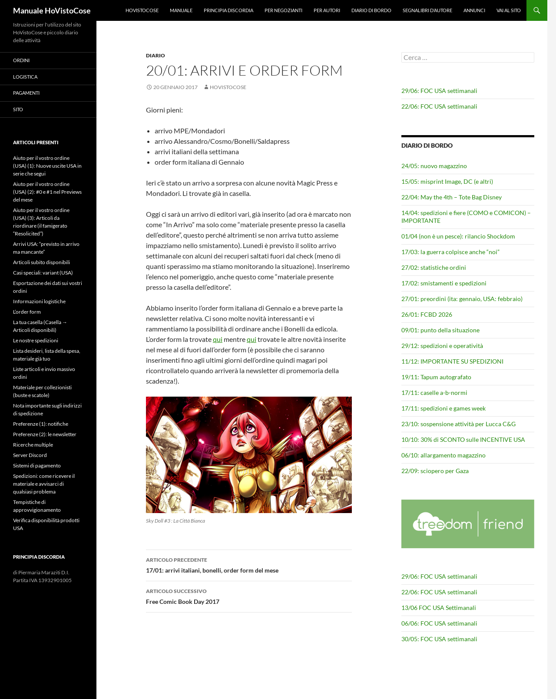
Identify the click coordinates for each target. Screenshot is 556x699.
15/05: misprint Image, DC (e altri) (447, 181)
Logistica (25, 77)
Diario (155, 55)
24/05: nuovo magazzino (434, 165)
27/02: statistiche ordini (433, 267)
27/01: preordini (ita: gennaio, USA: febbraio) (462, 298)
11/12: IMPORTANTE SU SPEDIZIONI (452, 361)
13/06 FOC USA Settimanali (438, 607)
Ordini (21, 60)
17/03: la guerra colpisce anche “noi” (450, 251)
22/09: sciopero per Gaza (435, 470)
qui (217, 339)
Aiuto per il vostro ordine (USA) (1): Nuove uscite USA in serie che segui (47, 166)
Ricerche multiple (33, 444)
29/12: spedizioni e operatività (442, 345)
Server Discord (30, 455)
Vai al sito (508, 10)
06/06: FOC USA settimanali (439, 623)
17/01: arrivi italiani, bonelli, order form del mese (249, 564)
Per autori (327, 10)
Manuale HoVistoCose (52, 10)
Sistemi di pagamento (37, 465)
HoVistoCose (142, 10)
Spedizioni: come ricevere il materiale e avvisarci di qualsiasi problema (44, 484)
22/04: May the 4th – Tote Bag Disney (451, 197)
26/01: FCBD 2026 (426, 314)
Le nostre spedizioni (35, 340)
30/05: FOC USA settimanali (439, 639)
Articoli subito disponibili (41, 262)
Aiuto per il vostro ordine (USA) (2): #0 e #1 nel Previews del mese (47, 192)
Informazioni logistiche (39, 301)
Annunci (474, 10)
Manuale (181, 10)
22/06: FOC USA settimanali (439, 106)
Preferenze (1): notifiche (40, 424)
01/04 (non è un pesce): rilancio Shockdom (458, 236)
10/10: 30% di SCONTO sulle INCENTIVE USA (463, 439)
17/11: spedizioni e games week (443, 408)
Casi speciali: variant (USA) (43, 272)
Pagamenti (26, 93)
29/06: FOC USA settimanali (439, 90)
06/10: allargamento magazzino (443, 455)
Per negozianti (283, 10)
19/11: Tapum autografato (436, 377)
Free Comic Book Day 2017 (249, 595)
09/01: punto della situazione (440, 330)
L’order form (27, 311)
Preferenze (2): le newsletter (44, 434)
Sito (18, 109)
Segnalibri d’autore (427, 10)
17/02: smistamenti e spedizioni (443, 283)
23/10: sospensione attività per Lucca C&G (458, 423)
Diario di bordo (371, 10)
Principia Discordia (228, 10)
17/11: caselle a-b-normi (434, 392)
